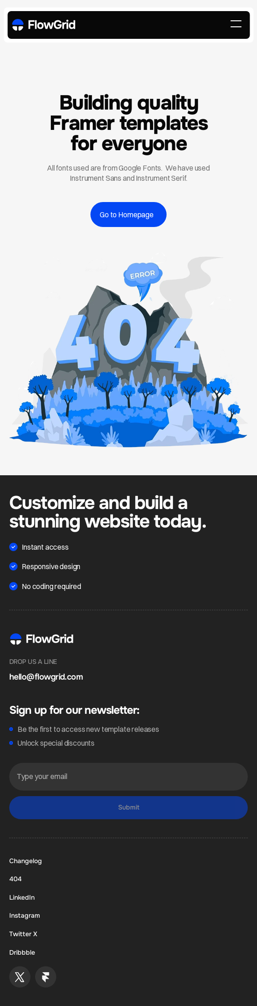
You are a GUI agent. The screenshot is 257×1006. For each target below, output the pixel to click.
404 (15, 879)
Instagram (24, 915)
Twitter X (23, 934)
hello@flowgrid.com (46, 677)
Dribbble (22, 952)
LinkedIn (22, 897)
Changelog (25, 861)
